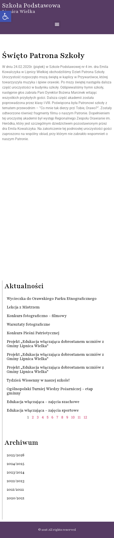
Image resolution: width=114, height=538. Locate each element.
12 (85, 417)
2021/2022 (15, 489)
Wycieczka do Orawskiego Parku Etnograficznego (52, 298)
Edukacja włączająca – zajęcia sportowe (43, 410)
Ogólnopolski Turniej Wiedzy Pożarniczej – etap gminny (50, 391)
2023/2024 (15, 472)
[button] (5, 16)
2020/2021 (15, 498)
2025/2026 (15, 455)
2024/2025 (15, 463)
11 (79, 417)
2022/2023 (15, 480)
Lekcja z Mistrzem (23, 307)
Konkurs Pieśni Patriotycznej (33, 333)
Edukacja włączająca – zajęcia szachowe (43, 401)
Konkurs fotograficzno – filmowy (37, 315)
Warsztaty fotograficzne (28, 324)
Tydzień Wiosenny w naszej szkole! (38, 380)
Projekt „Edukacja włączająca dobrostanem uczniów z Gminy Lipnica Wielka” (55, 343)
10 (73, 417)
